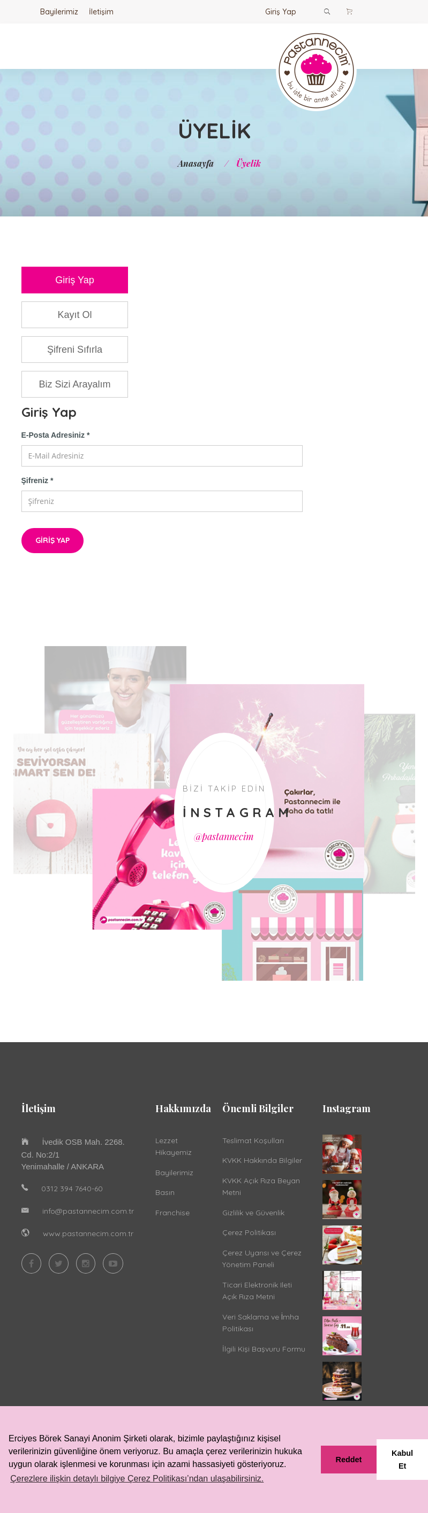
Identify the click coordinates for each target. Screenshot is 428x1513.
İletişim (101, 12)
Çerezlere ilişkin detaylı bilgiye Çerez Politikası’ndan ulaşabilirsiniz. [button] (137, 1478)
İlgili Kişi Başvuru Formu (263, 1349)
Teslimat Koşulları (253, 1140)
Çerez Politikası (249, 1232)
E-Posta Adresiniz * (55, 435)
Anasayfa (196, 163)
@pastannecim (224, 836)
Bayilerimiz (59, 12)
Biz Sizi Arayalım (74, 384)
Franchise (172, 1212)
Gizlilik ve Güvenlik (253, 1212)
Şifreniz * (37, 480)
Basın (165, 1192)
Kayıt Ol (74, 314)
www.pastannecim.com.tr (88, 1233)
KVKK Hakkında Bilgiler (262, 1160)
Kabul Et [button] (402, 1459)
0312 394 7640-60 (72, 1188)
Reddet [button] (349, 1459)
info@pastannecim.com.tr (88, 1211)
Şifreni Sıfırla (74, 349)
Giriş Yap (280, 12)
